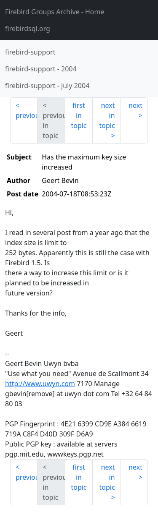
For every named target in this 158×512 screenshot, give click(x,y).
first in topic (78, 115)
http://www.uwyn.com (40, 383)
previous (26, 115)
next (135, 105)
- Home (54, 11)
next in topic (107, 115)
